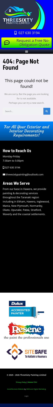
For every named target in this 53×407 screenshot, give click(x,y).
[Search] (46, 111)
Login (26, 396)
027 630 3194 (12, 167)
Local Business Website (15, 389)
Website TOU (32, 382)
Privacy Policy (21, 382)
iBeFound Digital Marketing (36, 389)
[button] (26, 51)
